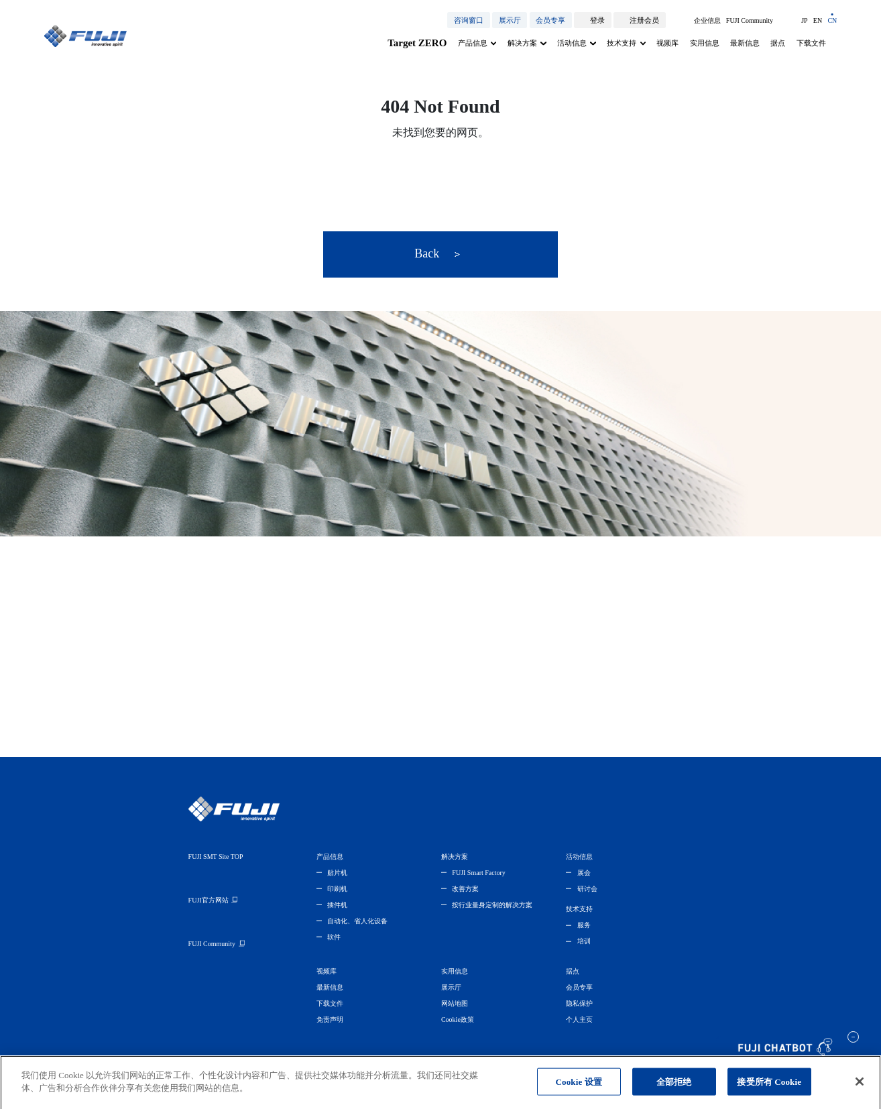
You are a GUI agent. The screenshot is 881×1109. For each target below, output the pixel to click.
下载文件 (811, 43)
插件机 (337, 905)
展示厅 (510, 20)
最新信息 (745, 43)
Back (437, 253)
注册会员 (644, 20)
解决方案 (522, 43)
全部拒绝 (674, 1088)
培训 (584, 941)
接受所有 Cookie (769, 1088)
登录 (597, 20)
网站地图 (454, 1003)
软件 (334, 937)
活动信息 (572, 43)
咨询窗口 (468, 20)
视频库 (667, 43)
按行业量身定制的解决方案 (492, 905)
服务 (584, 925)
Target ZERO (417, 43)
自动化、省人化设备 (357, 921)
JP (804, 20)
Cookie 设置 (579, 1088)
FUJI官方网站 (208, 900)
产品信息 (472, 43)
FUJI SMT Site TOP (215, 856)
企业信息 (707, 20)
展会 (584, 872)
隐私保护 (579, 1003)
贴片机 (337, 872)
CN (832, 20)
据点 (777, 43)
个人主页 (579, 1019)
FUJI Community (749, 20)
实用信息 (704, 43)
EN (817, 20)
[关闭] (859, 1088)
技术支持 (621, 43)
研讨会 (587, 888)
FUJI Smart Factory (478, 872)
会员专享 (550, 20)
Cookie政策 (457, 1019)
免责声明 (329, 1019)
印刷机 (337, 888)
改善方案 (465, 888)
